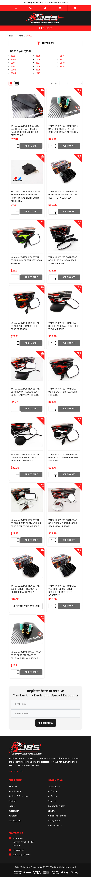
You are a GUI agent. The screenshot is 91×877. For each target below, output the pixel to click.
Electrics (12, 801)
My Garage (52, 791)
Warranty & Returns (57, 815)
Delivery (51, 810)
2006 (38, 59)
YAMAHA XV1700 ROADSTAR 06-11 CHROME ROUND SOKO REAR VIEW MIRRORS (62, 523)
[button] (16, 8)
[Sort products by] (71, 83)
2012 (62, 59)
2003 (13, 69)
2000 (13, 59)
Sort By (54, 83)
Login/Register (54, 786)
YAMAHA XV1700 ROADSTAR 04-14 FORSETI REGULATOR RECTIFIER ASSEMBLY (62, 194)
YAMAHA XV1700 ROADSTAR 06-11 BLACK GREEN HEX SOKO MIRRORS (26, 260)
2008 (38, 66)
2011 (62, 55)
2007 (38, 62)
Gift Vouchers (15, 820)
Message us (18, 850)
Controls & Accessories (19, 796)
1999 (13, 55)
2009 (38, 69)
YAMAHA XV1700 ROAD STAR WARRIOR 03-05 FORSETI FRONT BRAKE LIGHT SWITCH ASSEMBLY (26, 196)
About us (52, 801)
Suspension (14, 810)
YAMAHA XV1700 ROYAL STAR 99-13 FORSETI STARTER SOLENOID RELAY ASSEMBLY (26, 655)
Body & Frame (15, 791)
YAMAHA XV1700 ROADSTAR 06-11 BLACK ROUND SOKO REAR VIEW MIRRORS (25, 457)
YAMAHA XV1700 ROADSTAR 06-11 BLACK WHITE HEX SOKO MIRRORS (63, 457)
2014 (62, 66)
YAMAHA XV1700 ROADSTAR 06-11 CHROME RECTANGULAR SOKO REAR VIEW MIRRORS (26, 523)
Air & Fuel (13, 786)
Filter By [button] (45, 43)
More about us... (16, 771)
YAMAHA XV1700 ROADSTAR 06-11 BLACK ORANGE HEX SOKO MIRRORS (25, 326)
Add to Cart (31, 145)
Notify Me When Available (27, 606)
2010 (38, 73)
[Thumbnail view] (11, 83)
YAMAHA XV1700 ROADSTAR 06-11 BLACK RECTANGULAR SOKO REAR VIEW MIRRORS (25, 392)
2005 (38, 55)
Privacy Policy (54, 820)
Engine (12, 806)
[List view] (16, 83)
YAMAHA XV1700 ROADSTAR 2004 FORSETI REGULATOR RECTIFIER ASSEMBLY (25, 589)
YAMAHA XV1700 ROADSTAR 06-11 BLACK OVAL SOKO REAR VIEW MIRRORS (63, 326)
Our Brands (14, 815)
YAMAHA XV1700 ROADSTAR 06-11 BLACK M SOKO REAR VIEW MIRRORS (62, 260)
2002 (13, 66)
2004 (13, 73)
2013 (62, 62)
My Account (53, 796)
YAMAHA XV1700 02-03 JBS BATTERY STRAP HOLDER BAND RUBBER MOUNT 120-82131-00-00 (25, 130)
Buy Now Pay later (56, 806)
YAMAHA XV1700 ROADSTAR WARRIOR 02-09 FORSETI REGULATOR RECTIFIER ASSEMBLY (62, 590)
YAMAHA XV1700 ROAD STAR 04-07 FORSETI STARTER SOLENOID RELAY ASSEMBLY (63, 129)
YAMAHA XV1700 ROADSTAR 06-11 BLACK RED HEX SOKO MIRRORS (62, 392)
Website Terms (55, 825)
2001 (13, 62)
